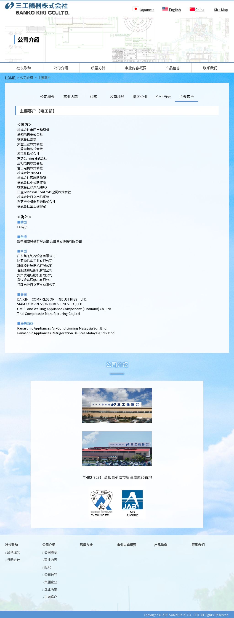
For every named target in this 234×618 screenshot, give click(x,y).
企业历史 (163, 96)
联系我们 (210, 68)
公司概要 (47, 96)
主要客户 (50, 596)
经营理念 (13, 552)
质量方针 (98, 68)
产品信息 (172, 68)
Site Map (221, 9)
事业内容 (70, 96)
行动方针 (13, 559)
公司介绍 (60, 68)
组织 (93, 96)
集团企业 (140, 96)
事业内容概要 (135, 68)
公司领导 (117, 96)
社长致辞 (23, 68)
